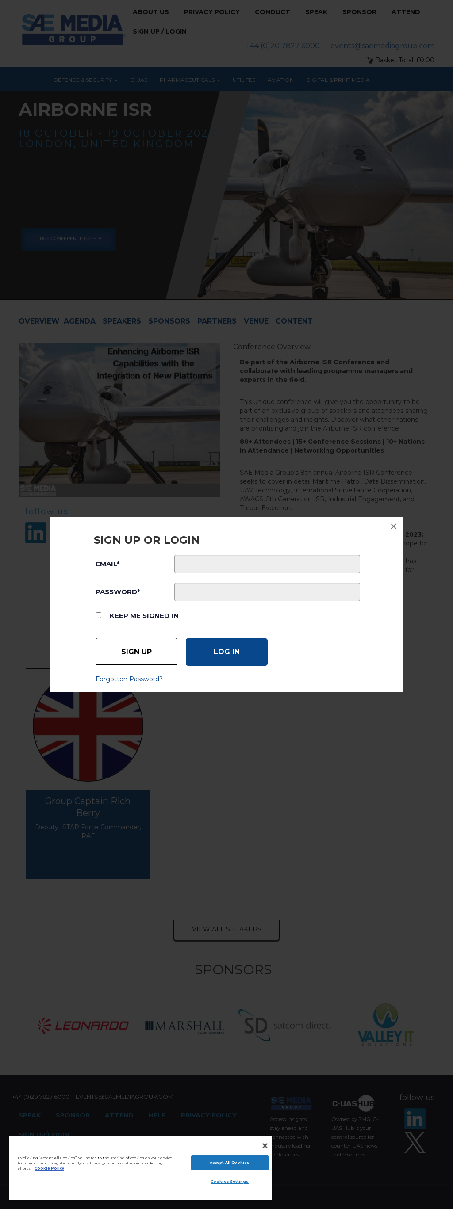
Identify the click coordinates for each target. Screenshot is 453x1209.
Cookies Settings (230, 1181)
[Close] (265, 1145)
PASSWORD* (118, 591)
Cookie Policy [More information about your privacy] (49, 1168)
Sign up (136, 652)
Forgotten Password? (129, 679)
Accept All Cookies (230, 1162)
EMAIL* (108, 564)
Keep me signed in (144, 615)
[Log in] (227, 652)
